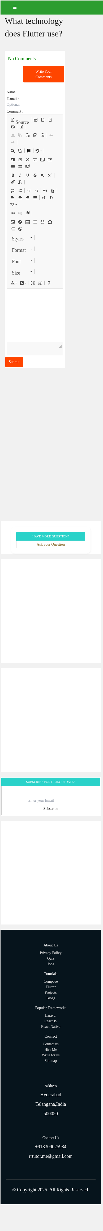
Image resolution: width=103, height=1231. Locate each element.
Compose (51, 981)
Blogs (50, 998)
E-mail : (13, 99)
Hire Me (50, 1050)
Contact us (51, 1044)
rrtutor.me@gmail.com (51, 1156)
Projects (51, 993)
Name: (11, 92)
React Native (51, 1027)
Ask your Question (51, 544)
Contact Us (50, 1138)
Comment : (15, 111)
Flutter (50, 987)
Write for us (50, 1055)
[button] (20, 119)
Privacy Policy (51, 953)
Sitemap (51, 1061)
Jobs (51, 964)
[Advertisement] (51, 611)
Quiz (50, 958)
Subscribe (50, 809)
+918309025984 (50, 1146)
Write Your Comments (43, 74)
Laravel (51, 1016)
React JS (50, 1021)
